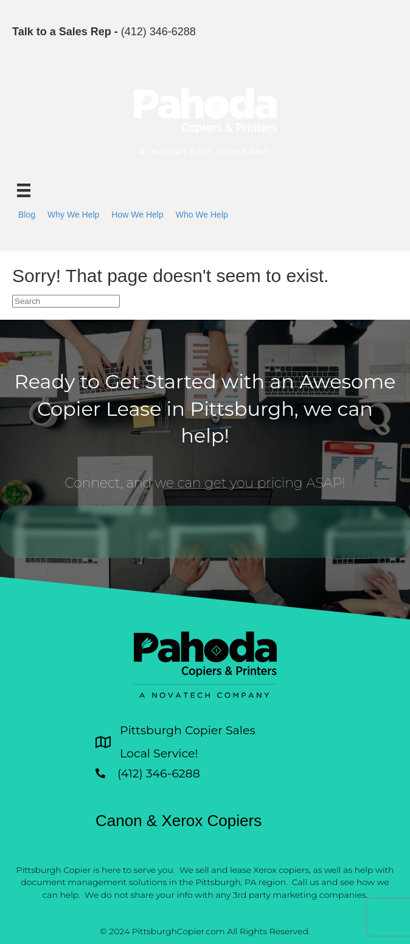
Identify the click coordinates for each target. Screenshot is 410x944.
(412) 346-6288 (158, 32)
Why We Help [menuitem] (73, 214)
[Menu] (23, 190)
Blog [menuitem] (26, 214)
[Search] (66, 301)
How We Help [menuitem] (137, 214)
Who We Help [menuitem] (202, 214)
